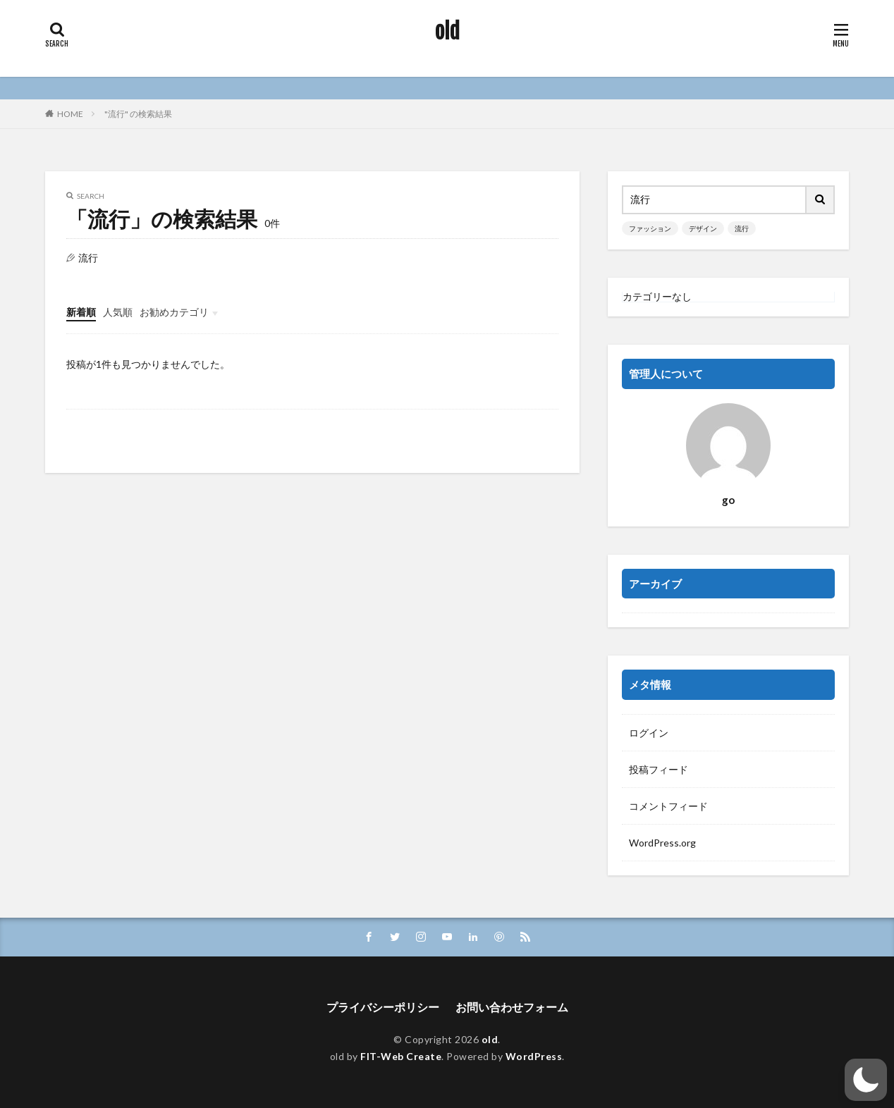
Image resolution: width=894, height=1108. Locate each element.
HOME (70, 114)
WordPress (534, 1056)
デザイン (703, 228)
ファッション (650, 228)
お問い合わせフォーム (511, 1007)
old (447, 31)
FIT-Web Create (400, 1056)
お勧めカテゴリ (174, 312)
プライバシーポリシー (382, 1007)
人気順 (118, 312)
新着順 (81, 312)
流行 (742, 228)
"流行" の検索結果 (138, 114)
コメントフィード (668, 806)
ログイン (648, 733)
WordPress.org (662, 843)
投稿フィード (658, 769)
